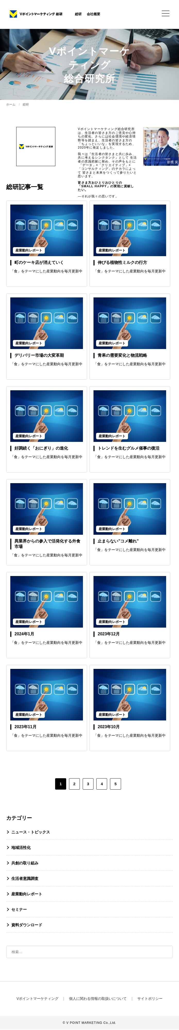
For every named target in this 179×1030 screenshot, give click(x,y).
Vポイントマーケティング (37, 999)
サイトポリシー (150, 999)
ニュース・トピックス (30, 832)
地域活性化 (21, 848)
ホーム (10, 105)
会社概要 (94, 14)
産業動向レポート (26, 894)
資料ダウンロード (26, 925)
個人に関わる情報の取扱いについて (98, 999)
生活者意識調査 (24, 879)
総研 (79, 14)
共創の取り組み (24, 863)
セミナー (19, 910)
